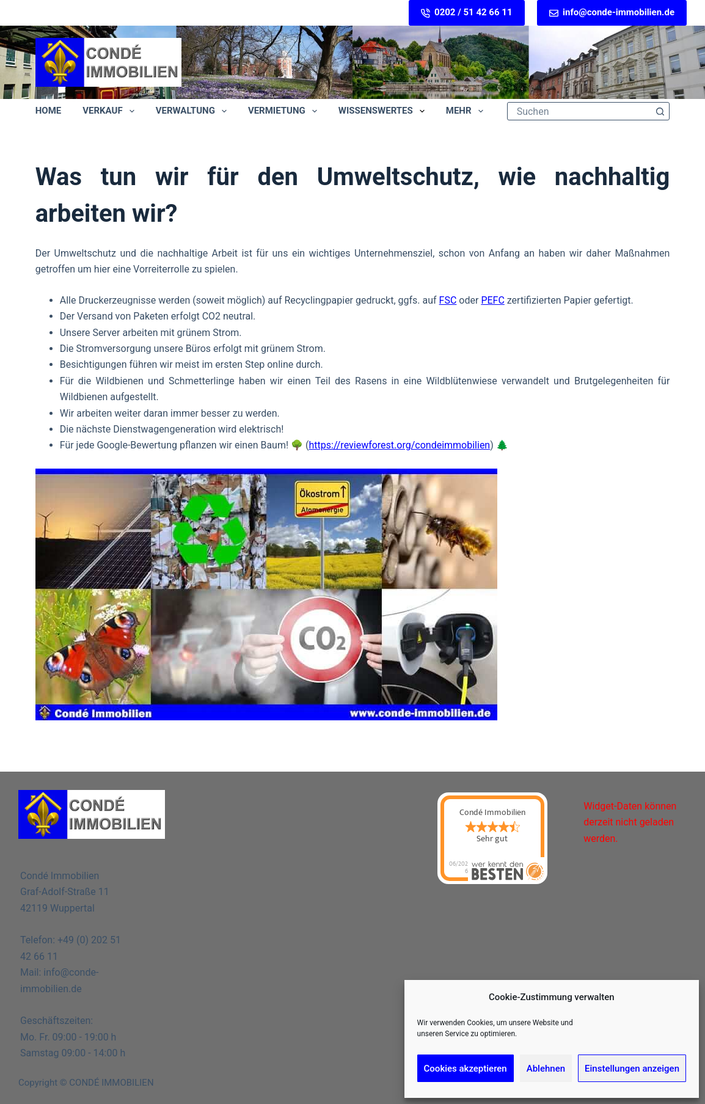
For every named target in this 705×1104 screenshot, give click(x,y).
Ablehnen (546, 1068)
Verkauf (110, 111)
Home (48, 110)
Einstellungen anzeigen (632, 1068)
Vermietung (285, 111)
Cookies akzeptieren (465, 1068)
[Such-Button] (660, 111)
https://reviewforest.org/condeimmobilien (400, 445)
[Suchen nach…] (579, 111)
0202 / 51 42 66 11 (467, 12)
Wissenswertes (383, 111)
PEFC (492, 300)
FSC (448, 300)
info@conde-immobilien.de (611, 12)
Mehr (467, 111)
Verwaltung (194, 111)
